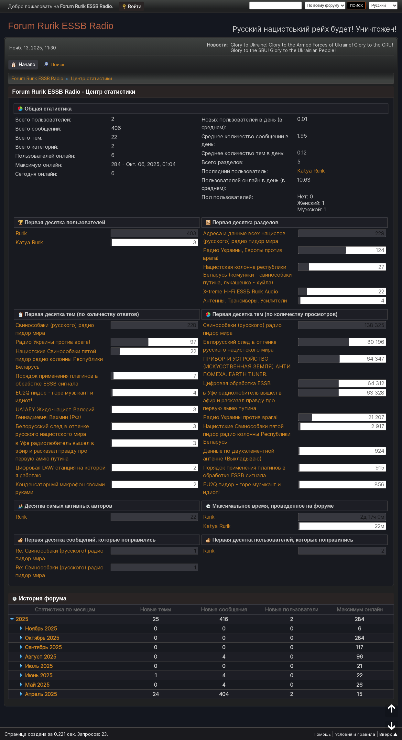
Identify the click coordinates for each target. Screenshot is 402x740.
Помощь (322, 734)
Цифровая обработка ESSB (237, 383)
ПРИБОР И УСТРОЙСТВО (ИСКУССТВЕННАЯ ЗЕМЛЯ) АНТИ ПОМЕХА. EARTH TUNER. (246, 366)
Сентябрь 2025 (43, 647)
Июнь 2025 (38, 675)
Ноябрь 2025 (41, 628)
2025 (22, 619)
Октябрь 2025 (42, 638)
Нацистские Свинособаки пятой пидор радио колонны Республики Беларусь (59, 359)
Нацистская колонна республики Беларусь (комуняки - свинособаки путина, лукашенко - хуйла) (247, 275)
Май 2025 (37, 685)
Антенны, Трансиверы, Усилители (245, 300)
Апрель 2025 (41, 694)
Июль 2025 (39, 666)
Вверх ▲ (388, 734)
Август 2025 (40, 656)
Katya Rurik (311, 170)
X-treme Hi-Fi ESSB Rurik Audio (240, 291)
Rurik (21, 233)
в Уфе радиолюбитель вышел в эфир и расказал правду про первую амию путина (55, 451)
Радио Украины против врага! (53, 342)
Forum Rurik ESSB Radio (60, 26)
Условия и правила (355, 734)
